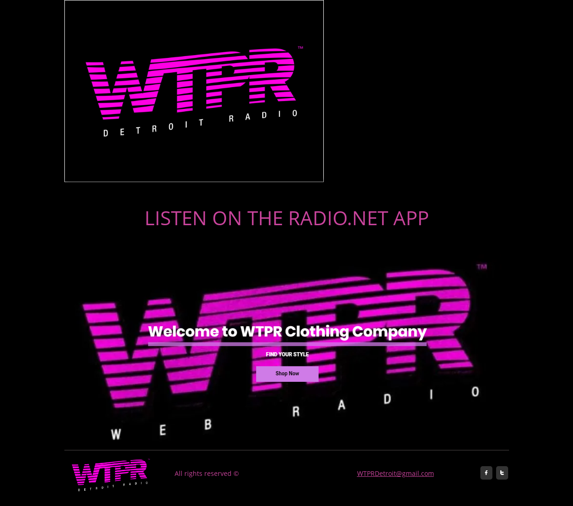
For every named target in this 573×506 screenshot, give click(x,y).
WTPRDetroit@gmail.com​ (395, 473)
